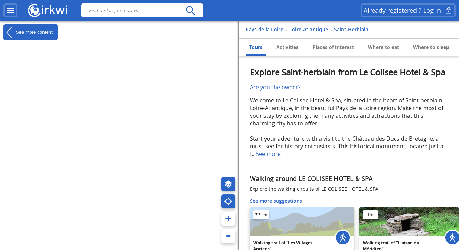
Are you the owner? (275, 87)
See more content (28, 32)
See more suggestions (276, 201)
